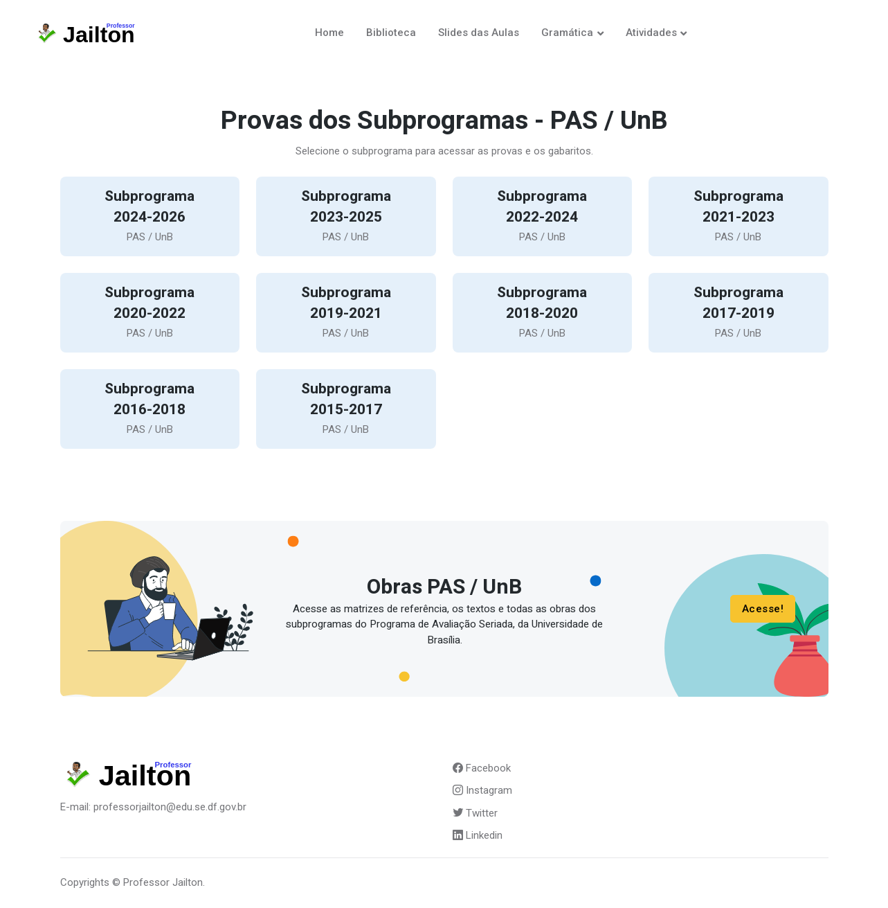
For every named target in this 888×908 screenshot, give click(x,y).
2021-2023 (738, 217)
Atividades (651, 32)
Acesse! (762, 609)
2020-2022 (149, 313)
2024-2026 (149, 217)
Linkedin (477, 835)
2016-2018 (149, 409)
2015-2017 (346, 409)
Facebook (482, 768)
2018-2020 (542, 313)
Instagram (482, 790)
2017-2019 (738, 313)
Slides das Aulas (478, 32)
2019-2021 (346, 313)
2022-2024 (542, 217)
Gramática (567, 32)
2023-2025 (346, 217)
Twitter (475, 813)
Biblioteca (391, 32)
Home (329, 32)
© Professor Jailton (157, 882)
